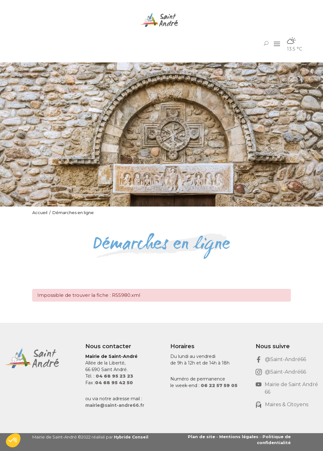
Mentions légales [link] (238, 436)
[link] (161, 20)
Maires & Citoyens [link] (286, 404)
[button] (277, 44)
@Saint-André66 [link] (285, 359)
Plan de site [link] (201, 436)
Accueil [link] (39, 212)
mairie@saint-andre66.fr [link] (114, 405)
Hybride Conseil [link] (132, 436)
